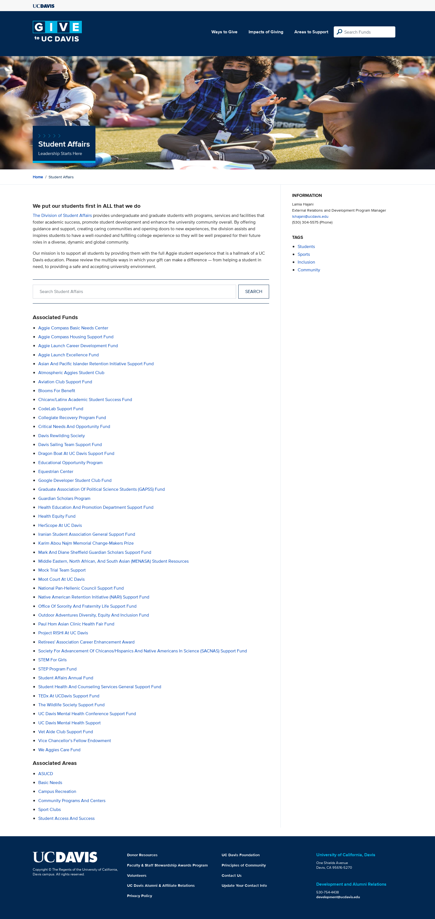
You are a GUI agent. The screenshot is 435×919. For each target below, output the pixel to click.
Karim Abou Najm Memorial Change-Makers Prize (86, 543)
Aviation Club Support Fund (65, 382)
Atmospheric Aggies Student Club (71, 372)
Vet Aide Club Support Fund (65, 731)
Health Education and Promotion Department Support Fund (95, 507)
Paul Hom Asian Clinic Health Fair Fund (76, 624)
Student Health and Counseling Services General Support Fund (99, 686)
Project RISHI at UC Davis (63, 633)
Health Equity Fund (56, 516)
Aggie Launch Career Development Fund (78, 345)
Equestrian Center (55, 471)
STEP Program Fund (57, 669)
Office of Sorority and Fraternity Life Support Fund (87, 606)
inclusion (306, 262)
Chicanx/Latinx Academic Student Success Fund (85, 399)
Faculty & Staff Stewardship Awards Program (167, 865)
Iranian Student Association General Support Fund (86, 534)
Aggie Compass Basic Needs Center (73, 328)
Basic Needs (50, 782)
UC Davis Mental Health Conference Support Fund (87, 713)
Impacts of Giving (266, 32)
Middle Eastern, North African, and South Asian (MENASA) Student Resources (113, 561)
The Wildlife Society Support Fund (71, 705)
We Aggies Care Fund (59, 750)
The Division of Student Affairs (62, 215)
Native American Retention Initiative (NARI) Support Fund (93, 597)
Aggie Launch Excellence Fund (68, 355)
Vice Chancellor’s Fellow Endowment (74, 740)
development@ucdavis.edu (338, 897)
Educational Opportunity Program (70, 462)
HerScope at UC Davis (60, 525)
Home (38, 177)
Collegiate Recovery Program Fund (72, 417)
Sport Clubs (49, 809)
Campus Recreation (57, 791)
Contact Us (232, 875)
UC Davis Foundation (241, 855)
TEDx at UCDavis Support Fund (68, 696)
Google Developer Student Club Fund (75, 480)
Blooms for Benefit (56, 390)
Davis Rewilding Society (61, 435)
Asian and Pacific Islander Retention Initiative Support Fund (96, 363)
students (306, 246)
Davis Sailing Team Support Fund (70, 444)
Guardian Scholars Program (64, 498)
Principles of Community (244, 865)
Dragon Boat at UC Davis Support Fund (76, 453)
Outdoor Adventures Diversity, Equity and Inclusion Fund (93, 615)
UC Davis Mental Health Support (69, 723)
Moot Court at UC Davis (61, 579)
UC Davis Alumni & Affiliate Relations (161, 885)
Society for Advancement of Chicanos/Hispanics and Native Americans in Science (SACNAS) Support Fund (142, 651)
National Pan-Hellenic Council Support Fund (81, 588)
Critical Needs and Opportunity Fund (74, 426)
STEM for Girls (52, 660)
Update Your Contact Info (244, 885)
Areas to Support (311, 32)
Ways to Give (224, 32)
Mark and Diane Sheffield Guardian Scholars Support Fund (94, 552)
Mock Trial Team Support (62, 570)
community (309, 270)
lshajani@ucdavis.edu (310, 216)
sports (304, 254)
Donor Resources (142, 855)
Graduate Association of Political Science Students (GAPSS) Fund (101, 489)
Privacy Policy (139, 895)
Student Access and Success (66, 818)
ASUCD (45, 773)
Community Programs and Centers (71, 800)
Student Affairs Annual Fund (65, 678)
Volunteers (136, 875)
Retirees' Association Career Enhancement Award (86, 642)
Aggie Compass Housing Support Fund (75, 337)
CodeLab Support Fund (60, 408)
